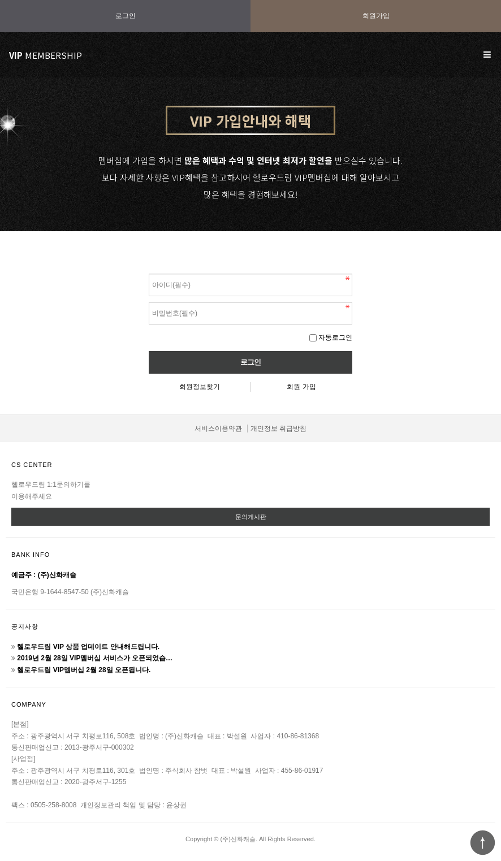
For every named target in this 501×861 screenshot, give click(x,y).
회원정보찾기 (199, 387)
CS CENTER (32, 464)
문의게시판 (250, 516)
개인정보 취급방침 (278, 428)
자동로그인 (335, 337)
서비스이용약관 (218, 428)
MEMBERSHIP (45, 55)
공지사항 (24, 626)
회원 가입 (301, 387)
